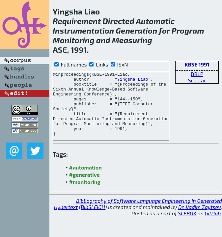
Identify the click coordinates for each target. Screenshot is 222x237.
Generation (136, 30)
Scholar (197, 80)
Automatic (155, 21)
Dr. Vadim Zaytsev (199, 220)
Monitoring (73, 40)
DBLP (197, 74)
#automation (85, 180)
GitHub (213, 226)
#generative (84, 187)
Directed (118, 21)
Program (188, 30)
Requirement (77, 21)
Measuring (132, 40)
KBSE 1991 (196, 64)
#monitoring (84, 195)
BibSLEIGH (93, 220)
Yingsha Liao (132, 81)
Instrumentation (83, 30)
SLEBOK (187, 226)
